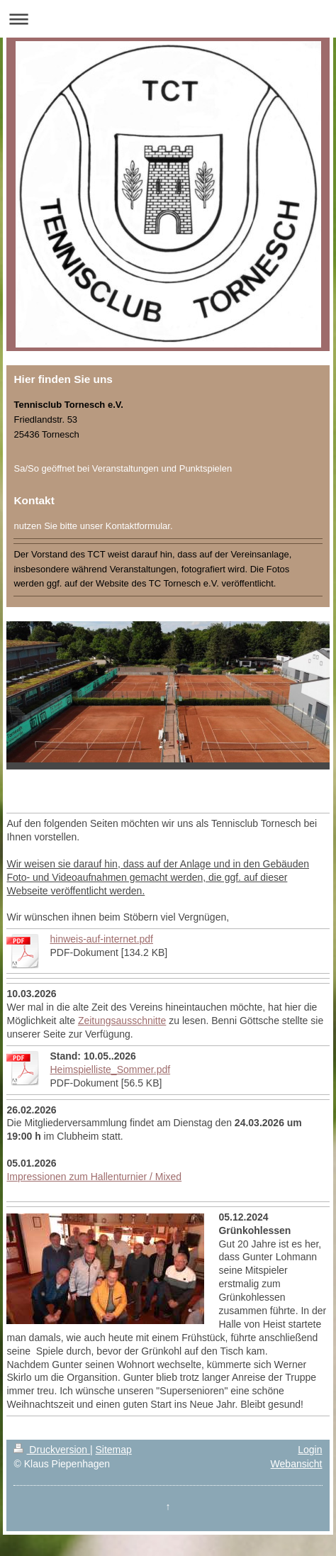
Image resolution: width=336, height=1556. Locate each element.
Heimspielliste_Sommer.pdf (110, 1069)
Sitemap (113, 1449)
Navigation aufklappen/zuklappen (168, 19)
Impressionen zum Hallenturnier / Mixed (93, 1176)
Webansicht (297, 1463)
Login (310, 1449)
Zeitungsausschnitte (122, 1020)
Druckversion (51, 1449)
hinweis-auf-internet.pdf (101, 939)
